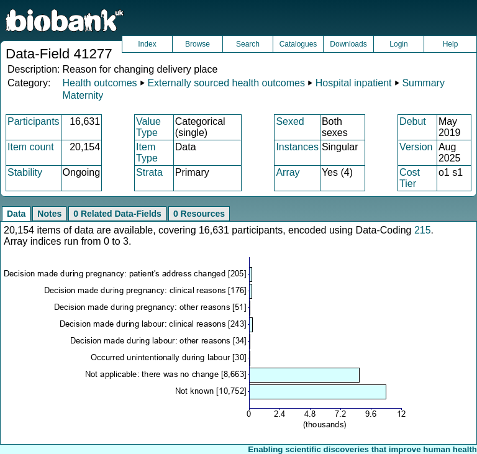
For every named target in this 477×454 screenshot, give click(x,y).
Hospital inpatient (354, 83)
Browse (197, 44)
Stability (24, 172)
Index (147, 44)
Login (398, 44)
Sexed (290, 121)
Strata (149, 172)
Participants (33, 121)
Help (450, 44)
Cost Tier (409, 178)
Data (16, 214)
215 (422, 230)
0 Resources (199, 214)
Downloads (348, 44)
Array (287, 172)
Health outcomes (99, 83)
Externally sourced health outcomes (225, 83)
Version (415, 147)
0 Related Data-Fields (117, 214)
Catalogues (298, 44)
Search (248, 44)
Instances (297, 147)
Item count (30, 147)
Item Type (147, 152)
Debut (412, 121)
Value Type (148, 127)
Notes (49, 214)
